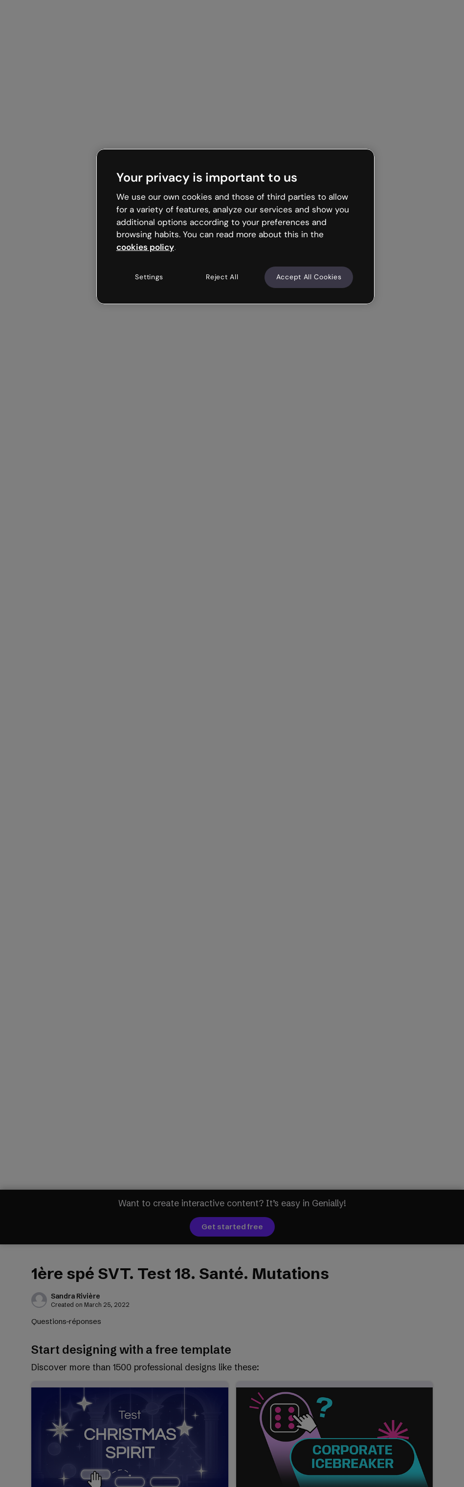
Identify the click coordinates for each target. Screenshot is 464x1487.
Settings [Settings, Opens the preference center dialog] (149, 276)
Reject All (222, 276)
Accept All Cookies (309, 276)
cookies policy (145, 247)
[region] (235, 226)
